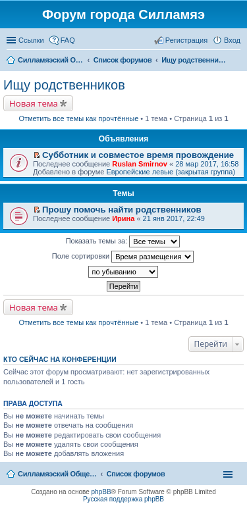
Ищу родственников (64, 85)
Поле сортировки (123, 257)
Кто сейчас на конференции (60, 359)
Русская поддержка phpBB (123, 499)
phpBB (101, 491)
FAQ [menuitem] (68, 40)
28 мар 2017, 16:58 (206, 164)
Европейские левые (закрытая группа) (170, 172)
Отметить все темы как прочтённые (78, 118)
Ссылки (31, 40)
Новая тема (33, 103)
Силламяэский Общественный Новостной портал (57, 474)
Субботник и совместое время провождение (138, 155)
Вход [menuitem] (232, 40)
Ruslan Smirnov (139, 164)
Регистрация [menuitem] (186, 40)
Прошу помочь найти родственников (122, 210)
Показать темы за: (123, 241)
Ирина (123, 218)
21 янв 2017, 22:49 (174, 218)
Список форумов (136, 474)
